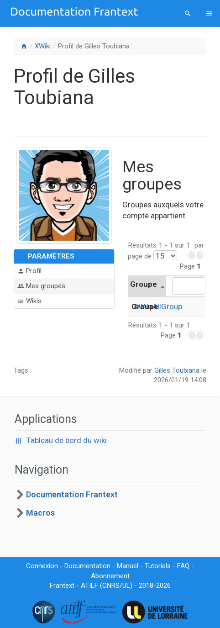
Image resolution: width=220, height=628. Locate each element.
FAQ (183, 566)
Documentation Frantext (72, 494)
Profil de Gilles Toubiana (94, 46)
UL (126, 585)
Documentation (87, 566)
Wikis (29, 301)
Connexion (42, 566)
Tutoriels (158, 566)
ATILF (89, 585)
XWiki (43, 46)
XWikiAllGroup (157, 306)
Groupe (143, 284)
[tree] (110, 504)
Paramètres (51, 256)
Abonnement (110, 576)
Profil (29, 271)
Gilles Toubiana (176, 370)
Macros (40, 512)
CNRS (111, 585)
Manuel (127, 566)
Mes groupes (41, 286)
